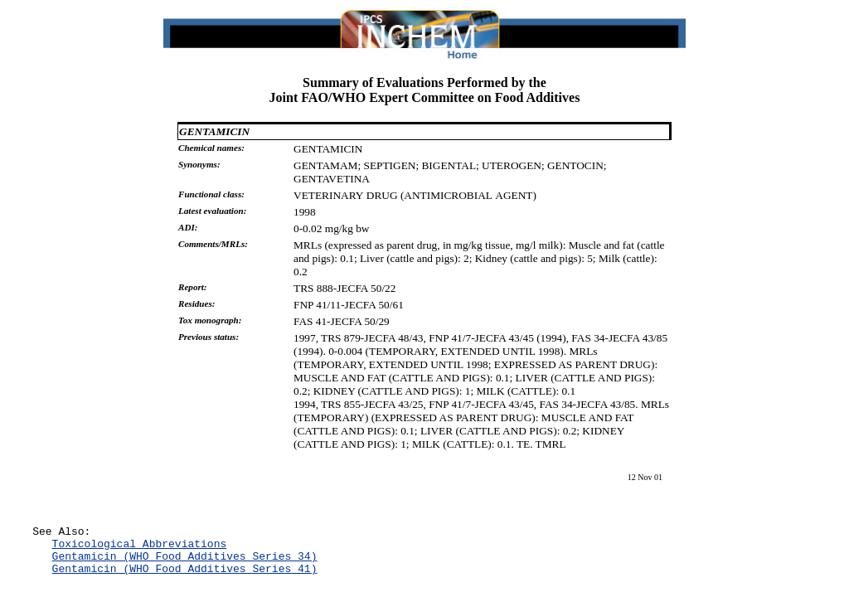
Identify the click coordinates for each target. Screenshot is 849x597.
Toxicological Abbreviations (139, 548)
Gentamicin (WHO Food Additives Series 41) (185, 577)
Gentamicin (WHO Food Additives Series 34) (185, 563)
